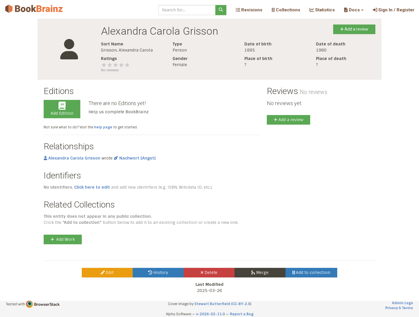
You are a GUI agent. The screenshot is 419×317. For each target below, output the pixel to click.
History (158, 272)
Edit (107, 272)
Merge (260, 272)
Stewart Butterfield (212, 304)
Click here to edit (92, 187)
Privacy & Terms (399, 308)
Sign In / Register (393, 10)
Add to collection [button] (311, 272)
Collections (286, 10)
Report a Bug (241, 314)
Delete (209, 272)
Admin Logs (402, 303)
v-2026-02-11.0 (210, 314)
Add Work (63, 239)
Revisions (249, 10)
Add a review (354, 29)
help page (103, 127)
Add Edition (62, 109)
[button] (354, 10)
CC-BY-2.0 (241, 304)
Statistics (322, 10)
